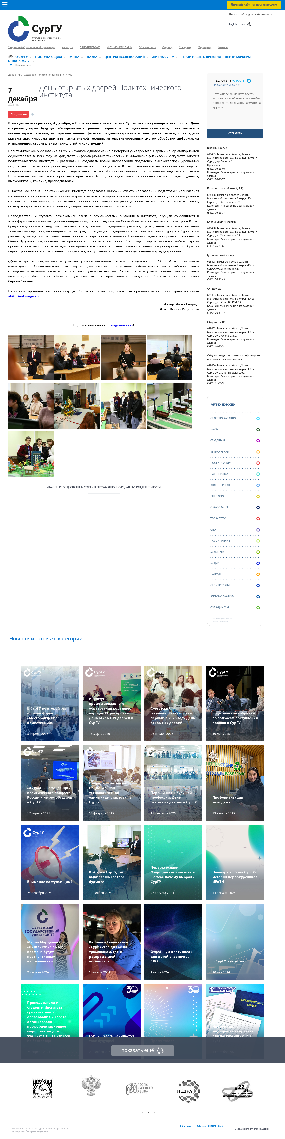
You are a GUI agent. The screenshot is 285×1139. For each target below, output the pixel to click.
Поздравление (235, 541)
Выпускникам (235, 452)
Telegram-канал (121, 325)
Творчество (235, 518)
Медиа (235, 563)
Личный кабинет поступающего (254, 4)
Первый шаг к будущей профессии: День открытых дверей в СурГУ (174, 797)
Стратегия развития (235, 418)
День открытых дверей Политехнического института (40, 74)
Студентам (235, 440)
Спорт (235, 530)
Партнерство (235, 474)
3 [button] (155, 1112)
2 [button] (149, 1112)
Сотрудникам (235, 607)
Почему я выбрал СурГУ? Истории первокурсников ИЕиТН (235, 877)
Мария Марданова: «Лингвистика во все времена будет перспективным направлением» (45, 952)
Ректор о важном (235, 596)
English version (237, 24)
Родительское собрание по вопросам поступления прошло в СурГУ (235, 718)
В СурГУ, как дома (228, 961)
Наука (235, 429)
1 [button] (143, 1112)
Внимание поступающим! (49, 882)
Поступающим (19, 114)
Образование (235, 507)
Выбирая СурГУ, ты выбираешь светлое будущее (107, 877)
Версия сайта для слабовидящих (251, 14)
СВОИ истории (235, 585)
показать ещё (137, 1050)
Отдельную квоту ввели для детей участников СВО (172, 956)
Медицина (235, 552)
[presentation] (235, 121)
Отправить (235, 133)
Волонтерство (235, 485)
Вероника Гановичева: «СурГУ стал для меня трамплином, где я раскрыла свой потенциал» (109, 952)
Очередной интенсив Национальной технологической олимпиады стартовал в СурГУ (110, 793)
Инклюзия (235, 496)
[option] (51, 1091)
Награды (235, 574)
